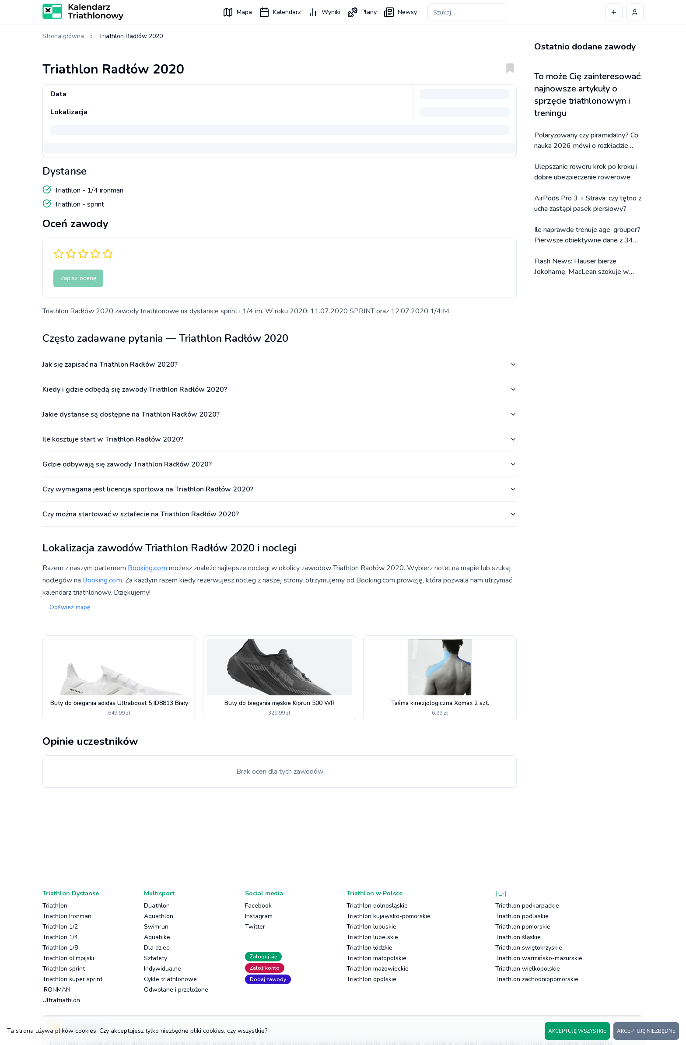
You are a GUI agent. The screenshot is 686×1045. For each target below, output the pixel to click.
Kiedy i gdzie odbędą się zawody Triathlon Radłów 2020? (279, 389)
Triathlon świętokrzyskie (528, 947)
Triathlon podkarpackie (527, 905)
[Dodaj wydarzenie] (614, 12)
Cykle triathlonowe (170, 979)
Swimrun (156, 926)
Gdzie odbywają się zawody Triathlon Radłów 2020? (279, 464)
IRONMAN (56, 989)
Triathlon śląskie (518, 937)
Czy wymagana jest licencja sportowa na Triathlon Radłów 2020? (279, 489)
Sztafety (155, 958)
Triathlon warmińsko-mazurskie (538, 958)
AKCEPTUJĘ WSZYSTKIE (577, 1030)
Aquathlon (158, 916)
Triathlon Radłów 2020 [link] (131, 36)
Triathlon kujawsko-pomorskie (388, 916)
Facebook (258, 905)
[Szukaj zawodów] (466, 12)
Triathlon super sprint (72, 979)
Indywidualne (162, 968)
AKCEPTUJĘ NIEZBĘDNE (646, 1030)
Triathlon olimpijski (68, 958)
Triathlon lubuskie (371, 926)
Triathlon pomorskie (522, 926)
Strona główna (63, 36)
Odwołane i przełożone (176, 989)
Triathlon (54, 905)
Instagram (259, 916)
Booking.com (147, 568)
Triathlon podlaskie (522, 916)
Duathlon (157, 905)
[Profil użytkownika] (635, 12)
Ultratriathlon (61, 1000)
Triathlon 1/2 (60, 926)
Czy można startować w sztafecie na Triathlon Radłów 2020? (279, 514)
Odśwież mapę (69, 607)
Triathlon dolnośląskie (377, 905)
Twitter (255, 926)
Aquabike (157, 937)
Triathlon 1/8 (60, 947)
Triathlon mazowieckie (377, 968)
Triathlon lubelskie (372, 937)
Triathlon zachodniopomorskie (536, 979)
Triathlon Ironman (66, 916)
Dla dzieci (157, 947)
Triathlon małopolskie (376, 958)
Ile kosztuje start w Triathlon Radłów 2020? (279, 439)
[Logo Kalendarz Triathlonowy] (82, 12)
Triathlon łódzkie (369, 947)
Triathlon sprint (63, 968)
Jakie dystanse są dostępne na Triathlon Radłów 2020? (279, 414)
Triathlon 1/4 (60, 937)
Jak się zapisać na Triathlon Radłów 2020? (279, 364)
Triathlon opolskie (371, 979)
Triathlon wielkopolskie (527, 968)
